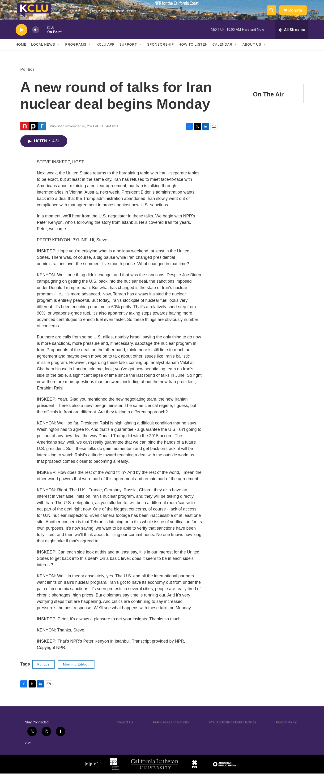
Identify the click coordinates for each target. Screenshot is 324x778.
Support (128, 49)
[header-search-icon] (272, 12)
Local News (43, 49)
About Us (252, 49)
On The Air (268, 98)
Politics (27, 74)
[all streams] (291, 34)
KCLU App (106, 49)
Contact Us (125, 727)
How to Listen (193, 49)
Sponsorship (160, 49)
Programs (75, 49)
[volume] (36, 34)
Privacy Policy (286, 727)
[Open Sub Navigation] (58, 49)
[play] (21, 34)
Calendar (222, 49)
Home (21, 49)
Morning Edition (76, 669)
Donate (296, 12)
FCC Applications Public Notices (232, 727)
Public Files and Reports (171, 727)
